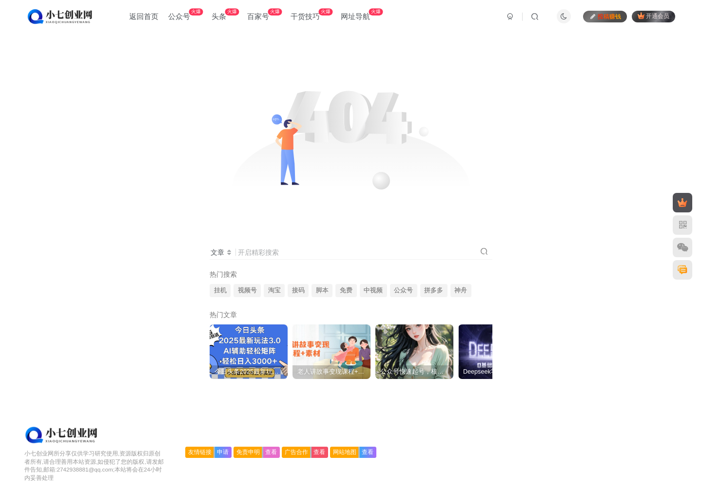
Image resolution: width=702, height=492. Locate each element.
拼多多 (433, 290)
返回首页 (143, 16)
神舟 (460, 290)
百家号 (264, 14)
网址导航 (362, 14)
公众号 (185, 14)
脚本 (322, 290)
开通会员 (653, 15)
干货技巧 (311, 14)
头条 (225, 14)
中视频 (373, 290)
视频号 (247, 290)
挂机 (220, 290)
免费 (346, 290)
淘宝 (274, 290)
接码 (298, 290)
